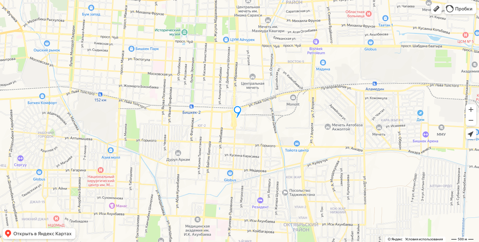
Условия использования (424, 239)
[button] (436, 8)
